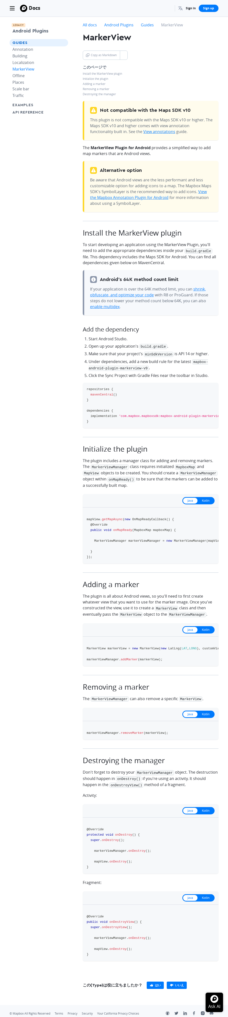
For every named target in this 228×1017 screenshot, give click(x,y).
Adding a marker (94, 84)
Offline (18, 75)
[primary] (155, 979)
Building (19, 56)
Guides (20, 43)
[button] (180, 8)
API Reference (27, 112)
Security (87, 1008)
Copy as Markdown (101, 55)
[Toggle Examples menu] (63, 105)
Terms (59, 1008)
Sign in (191, 8)
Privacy (72, 1008)
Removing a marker (96, 89)
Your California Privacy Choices (118, 1008)
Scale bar (20, 89)
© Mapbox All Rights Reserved (30, 1008)
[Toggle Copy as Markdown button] (123, 55)
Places (18, 82)
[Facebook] (196, 1008)
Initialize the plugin (95, 79)
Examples (22, 105)
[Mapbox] (23, 8)
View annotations (159, 131)
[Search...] (169, 8)
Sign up (208, 8)
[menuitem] (180, 8)
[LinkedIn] (187, 1008)
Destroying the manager (99, 94)
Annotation (22, 49)
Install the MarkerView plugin (102, 74)
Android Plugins (30, 31)
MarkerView (23, 69)
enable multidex (105, 306)
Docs (34, 8)
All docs (90, 25)
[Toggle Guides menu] (63, 42)
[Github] (170, 1008)
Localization (23, 62)
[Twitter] (179, 1008)
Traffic (18, 95)
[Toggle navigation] (12, 8)
